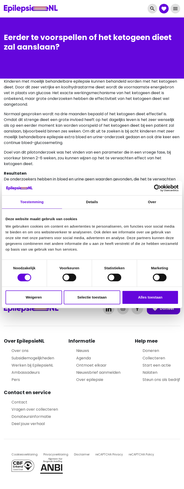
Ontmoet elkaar (91, 365)
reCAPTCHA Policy (141, 454)
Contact (19, 402)
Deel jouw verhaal (28, 423)
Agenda (83, 358)
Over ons (20, 350)
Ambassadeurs (26, 372)
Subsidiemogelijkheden (33, 358)
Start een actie (157, 365)
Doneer (163, 308)
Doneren (151, 350)
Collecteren (154, 358)
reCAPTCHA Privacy (109, 454)
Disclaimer (82, 454)
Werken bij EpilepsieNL (32, 365)
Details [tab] (92, 202)
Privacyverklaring (55, 454)
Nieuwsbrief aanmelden (98, 372)
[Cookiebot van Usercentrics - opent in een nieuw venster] (157, 188)
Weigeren (34, 297)
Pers (16, 379)
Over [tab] (152, 202)
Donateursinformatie (31, 416)
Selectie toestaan (92, 297)
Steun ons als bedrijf (161, 379)
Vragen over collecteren (35, 409)
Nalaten (150, 372)
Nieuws (82, 350)
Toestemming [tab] (32, 202)
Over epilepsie (89, 379)
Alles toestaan (150, 297)
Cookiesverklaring (25, 454)
